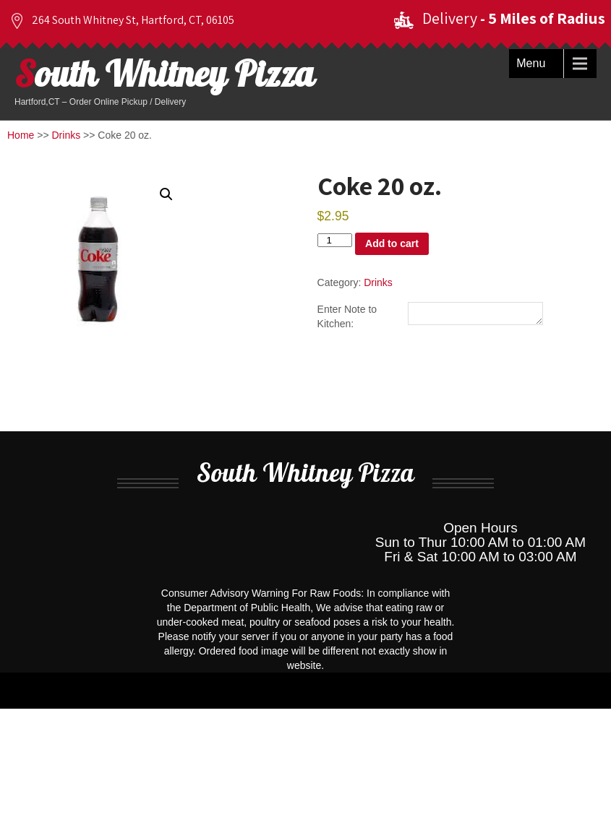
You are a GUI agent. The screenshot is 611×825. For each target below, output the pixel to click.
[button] (166, 194)
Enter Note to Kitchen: (347, 317)
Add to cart (392, 243)
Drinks (66, 135)
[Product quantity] (334, 240)
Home (20, 135)
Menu (530, 63)
